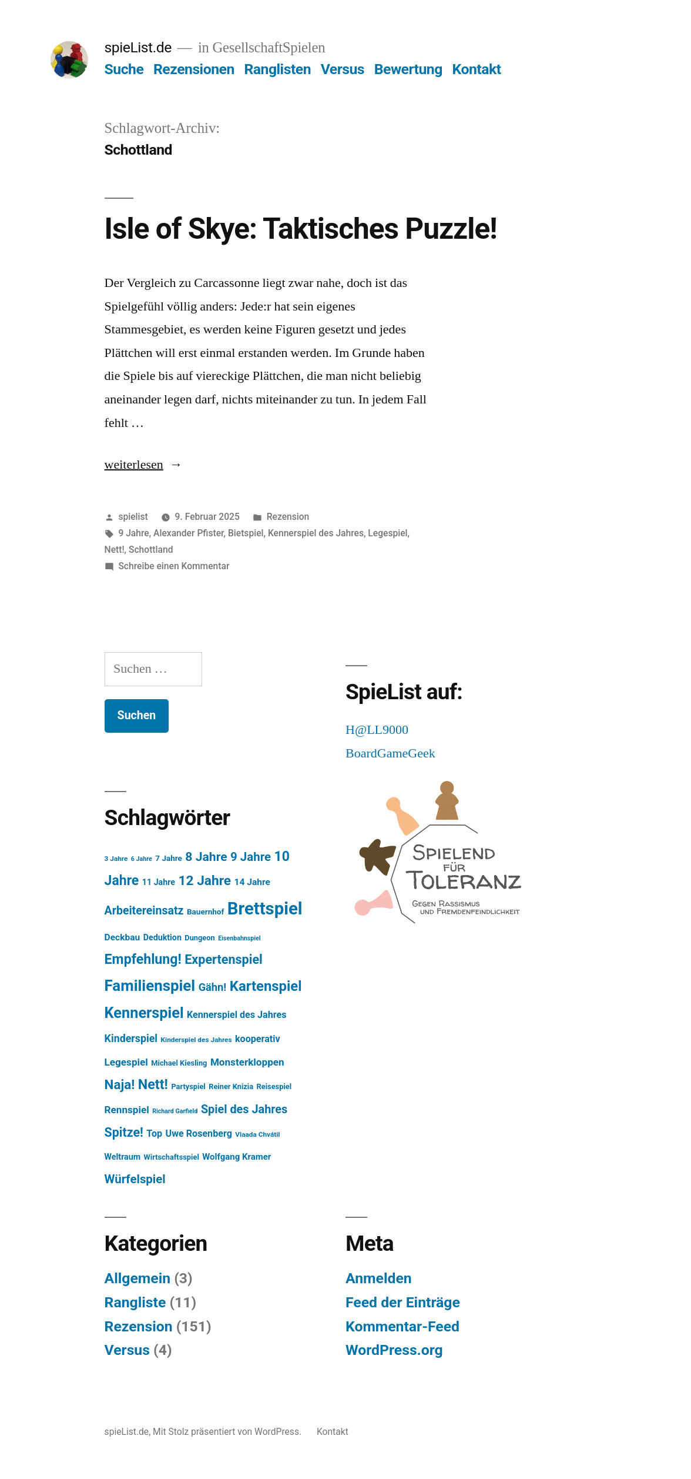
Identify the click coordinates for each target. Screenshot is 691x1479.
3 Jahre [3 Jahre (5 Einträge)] (116, 858)
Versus (342, 69)
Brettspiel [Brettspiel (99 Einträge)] (265, 909)
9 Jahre (133, 533)
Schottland (151, 549)
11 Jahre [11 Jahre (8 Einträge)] (158, 882)
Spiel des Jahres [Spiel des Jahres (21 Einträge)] (244, 1109)
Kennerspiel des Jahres (316, 533)
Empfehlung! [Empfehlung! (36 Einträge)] (143, 959)
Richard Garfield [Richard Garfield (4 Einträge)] (174, 1111)
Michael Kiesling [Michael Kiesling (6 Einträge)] (179, 1063)
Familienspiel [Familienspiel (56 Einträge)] (150, 985)
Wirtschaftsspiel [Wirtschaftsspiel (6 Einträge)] (171, 1157)
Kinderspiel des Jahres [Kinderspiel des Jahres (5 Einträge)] (196, 1040)
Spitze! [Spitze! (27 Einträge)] (124, 1132)
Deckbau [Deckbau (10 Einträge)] (122, 937)
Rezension (288, 516)
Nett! (115, 549)
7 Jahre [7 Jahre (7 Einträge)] (168, 858)
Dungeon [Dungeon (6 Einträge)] (199, 937)
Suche (124, 69)
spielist (132, 516)
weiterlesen (134, 464)
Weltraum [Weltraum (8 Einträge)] (122, 1156)
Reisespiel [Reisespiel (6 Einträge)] (274, 1086)
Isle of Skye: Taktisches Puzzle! (301, 229)
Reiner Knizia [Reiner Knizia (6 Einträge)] (231, 1086)
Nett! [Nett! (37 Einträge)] (153, 1084)
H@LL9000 (377, 730)
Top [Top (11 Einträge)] (154, 1133)
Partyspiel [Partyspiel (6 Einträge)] (188, 1086)
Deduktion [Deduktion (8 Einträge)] (162, 937)
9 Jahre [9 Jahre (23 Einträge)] (250, 857)
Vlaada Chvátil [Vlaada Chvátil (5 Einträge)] (257, 1134)
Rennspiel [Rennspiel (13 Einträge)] (127, 1110)
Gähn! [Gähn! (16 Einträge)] (213, 987)
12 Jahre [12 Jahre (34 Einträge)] (204, 881)
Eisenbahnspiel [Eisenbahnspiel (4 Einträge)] (239, 938)
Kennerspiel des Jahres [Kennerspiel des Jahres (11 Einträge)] (236, 1014)
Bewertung (408, 69)
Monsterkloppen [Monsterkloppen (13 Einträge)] (247, 1062)
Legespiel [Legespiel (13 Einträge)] (126, 1062)
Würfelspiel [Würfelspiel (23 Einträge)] (135, 1179)
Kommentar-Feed (402, 1326)
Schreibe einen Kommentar (173, 566)
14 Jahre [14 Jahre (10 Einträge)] (252, 882)
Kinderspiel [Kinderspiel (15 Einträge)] (131, 1038)
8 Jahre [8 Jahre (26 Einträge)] (206, 856)
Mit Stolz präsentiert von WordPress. (228, 1431)
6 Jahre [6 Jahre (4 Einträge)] (141, 859)
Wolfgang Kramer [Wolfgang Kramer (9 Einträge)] (236, 1156)
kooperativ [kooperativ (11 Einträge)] (257, 1038)
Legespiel (387, 533)
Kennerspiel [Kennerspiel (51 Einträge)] (144, 1012)
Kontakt (476, 69)
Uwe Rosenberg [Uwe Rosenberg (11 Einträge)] (199, 1133)
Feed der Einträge (403, 1302)
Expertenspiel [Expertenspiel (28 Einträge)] (224, 959)
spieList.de (138, 47)
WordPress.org (394, 1349)
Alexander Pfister (188, 533)
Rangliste (135, 1302)
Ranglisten (277, 69)
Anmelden (379, 1278)
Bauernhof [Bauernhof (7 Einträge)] (205, 911)
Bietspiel (246, 533)
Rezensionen (193, 69)
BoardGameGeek (390, 753)
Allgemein (137, 1278)
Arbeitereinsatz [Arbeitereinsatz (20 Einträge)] (144, 910)
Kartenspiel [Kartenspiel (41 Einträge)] (266, 986)
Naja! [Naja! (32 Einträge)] (120, 1084)
